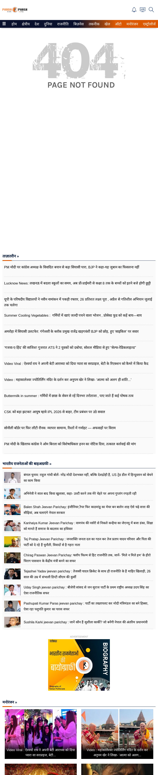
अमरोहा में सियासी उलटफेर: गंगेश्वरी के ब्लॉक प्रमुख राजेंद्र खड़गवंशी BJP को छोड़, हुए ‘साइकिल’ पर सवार (71, 331)
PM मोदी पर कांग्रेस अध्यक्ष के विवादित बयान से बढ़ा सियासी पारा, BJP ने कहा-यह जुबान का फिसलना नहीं (71, 267)
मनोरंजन (132, 24)
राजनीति (62, 24)
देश (36, 24)
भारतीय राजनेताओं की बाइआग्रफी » (26, 464)
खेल (107, 24)
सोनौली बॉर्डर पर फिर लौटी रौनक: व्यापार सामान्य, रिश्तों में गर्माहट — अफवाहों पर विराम (60, 428)
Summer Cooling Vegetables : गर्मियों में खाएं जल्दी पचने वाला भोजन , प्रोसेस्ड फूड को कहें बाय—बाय (73, 315)
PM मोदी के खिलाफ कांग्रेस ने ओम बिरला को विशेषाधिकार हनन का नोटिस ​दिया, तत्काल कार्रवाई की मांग (70, 444)
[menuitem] (14, 24)
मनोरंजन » (9, 702)
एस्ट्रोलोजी (149, 24)
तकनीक (93, 24)
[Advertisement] (79, 144)
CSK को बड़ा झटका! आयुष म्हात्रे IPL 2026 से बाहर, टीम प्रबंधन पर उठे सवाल (54, 412)
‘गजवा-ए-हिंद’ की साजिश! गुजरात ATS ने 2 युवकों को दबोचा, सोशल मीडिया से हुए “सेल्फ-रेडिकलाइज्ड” (70, 348)
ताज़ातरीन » (10, 256)
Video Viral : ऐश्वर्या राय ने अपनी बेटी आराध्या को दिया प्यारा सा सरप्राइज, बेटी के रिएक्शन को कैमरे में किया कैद (76, 364)
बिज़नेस (77, 24)
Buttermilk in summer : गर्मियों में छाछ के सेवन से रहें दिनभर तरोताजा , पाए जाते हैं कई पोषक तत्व (68, 396)
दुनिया (47, 24)
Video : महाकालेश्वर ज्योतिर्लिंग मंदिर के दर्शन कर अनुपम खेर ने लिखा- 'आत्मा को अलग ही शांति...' (67, 380)
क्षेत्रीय (25, 24)
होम (14, 24)
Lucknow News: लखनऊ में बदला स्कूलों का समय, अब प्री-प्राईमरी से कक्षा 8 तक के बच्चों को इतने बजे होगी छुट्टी (77, 283)
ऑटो (118, 24)
